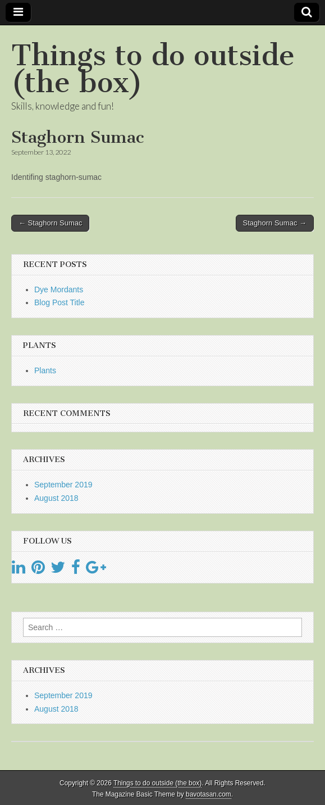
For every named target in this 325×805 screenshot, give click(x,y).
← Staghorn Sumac (50, 223)
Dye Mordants (58, 289)
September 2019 (63, 484)
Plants (45, 370)
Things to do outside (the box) (153, 69)
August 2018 (56, 498)
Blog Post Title (59, 302)
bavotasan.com (208, 794)
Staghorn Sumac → (274, 223)
